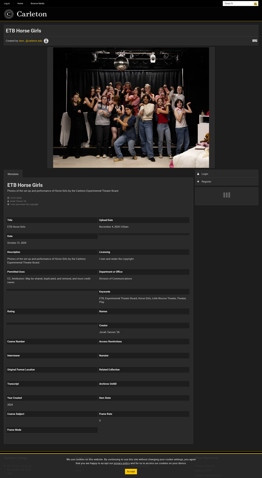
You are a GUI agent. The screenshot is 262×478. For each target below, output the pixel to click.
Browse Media (37, 3)
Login (202, 173)
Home (20, 3)
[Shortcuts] (254, 39)
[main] (131, 236)
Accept (131, 471)
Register (204, 181)
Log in (7, 3)
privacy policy (122, 463)
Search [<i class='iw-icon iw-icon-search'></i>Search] (256, 3)
